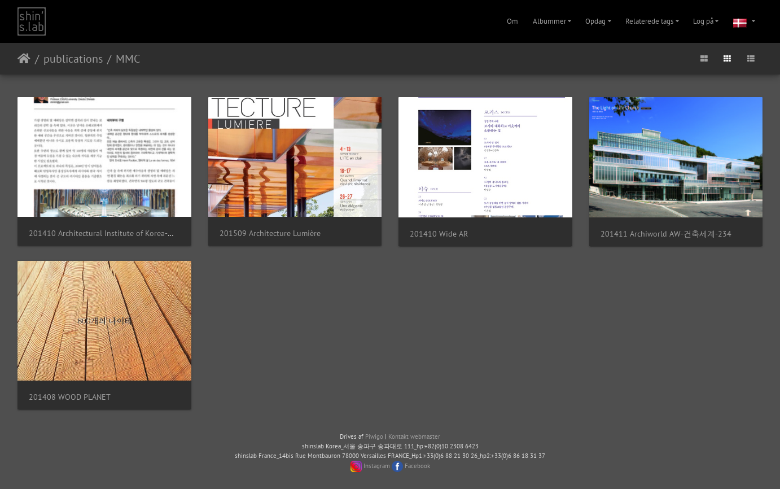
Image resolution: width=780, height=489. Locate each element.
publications (73, 58)
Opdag (595, 21)
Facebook (417, 466)
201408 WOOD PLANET (70, 396)
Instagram (376, 466)
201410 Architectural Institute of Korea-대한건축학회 (122, 233)
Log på (703, 21)
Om (512, 21)
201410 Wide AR (439, 233)
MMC (128, 58)
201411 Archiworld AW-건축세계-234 (666, 233)
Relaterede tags (649, 21)
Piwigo (374, 436)
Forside (23, 58)
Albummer (549, 21)
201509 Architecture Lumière (270, 233)
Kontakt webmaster (414, 436)
